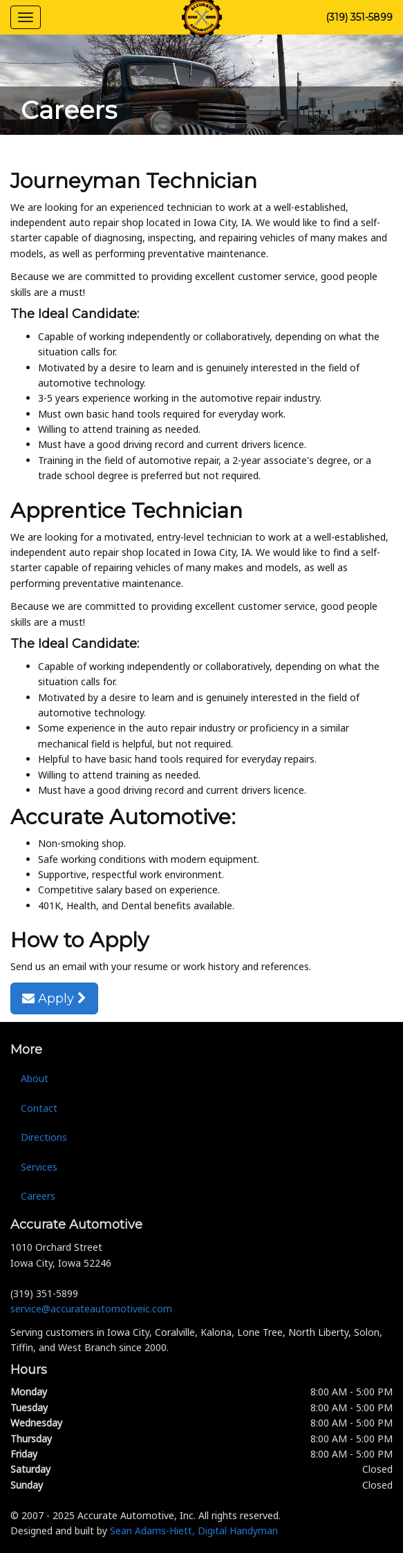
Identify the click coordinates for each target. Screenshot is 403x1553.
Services (39, 1166)
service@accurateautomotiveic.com (91, 1308)
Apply (54, 998)
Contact (39, 1108)
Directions (44, 1137)
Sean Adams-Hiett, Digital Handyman (194, 1530)
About (34, 1078)
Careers (38, 1195)
